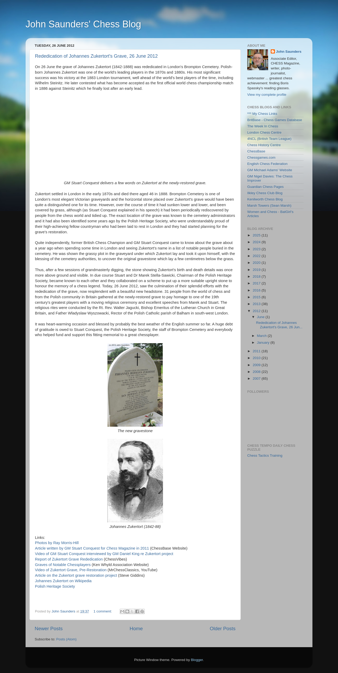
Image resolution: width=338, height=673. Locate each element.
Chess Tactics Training (264, 455)
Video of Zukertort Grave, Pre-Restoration (70, 570)
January (263, 342)
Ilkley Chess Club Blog (264, 193)
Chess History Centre (264, 145)
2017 (257, 283)
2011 (257, 351)
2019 (257, 270)
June (261, 317)
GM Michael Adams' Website (269, 170)
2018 (257, 276)
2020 (257, 263)
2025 (257, 235)
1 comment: (103, 611)
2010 (257, 358)
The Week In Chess (262, 126)
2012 (257, 311)
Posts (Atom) (66, 639)
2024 (257, 242)
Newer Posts (49, 628)
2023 (257, 249)
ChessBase (256, 151)
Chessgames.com (261, 157)
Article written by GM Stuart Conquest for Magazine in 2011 (92, 548)
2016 (257, 290)
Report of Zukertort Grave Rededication (69, 559)
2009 (257, 365)
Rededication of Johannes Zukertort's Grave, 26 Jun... (279, 325)
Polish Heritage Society (55, 586)
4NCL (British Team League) (269, 139)
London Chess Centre (264, 132)
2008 (257, 372)
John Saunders (288, 51)
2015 (257, 297)
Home (136, 628)
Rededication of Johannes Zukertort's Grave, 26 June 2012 (96, 56)
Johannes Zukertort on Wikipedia (63, 581)
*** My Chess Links (262, 114)
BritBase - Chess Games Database (274, 120)
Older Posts (223, 628)
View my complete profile (266, 95)
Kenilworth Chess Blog (265, 199)
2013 (257, 304)
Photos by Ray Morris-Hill (57, 543)
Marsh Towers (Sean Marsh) (269, 205)
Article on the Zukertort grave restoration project (76, 575)
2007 (257, 378)
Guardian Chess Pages (265, 187)
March (262, 336)
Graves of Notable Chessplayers (63, 565)
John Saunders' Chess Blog (83, 24)
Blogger (197, 660)
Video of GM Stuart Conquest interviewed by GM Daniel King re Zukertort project (104, 554)
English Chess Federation (267, 164)
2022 (257, 256)
